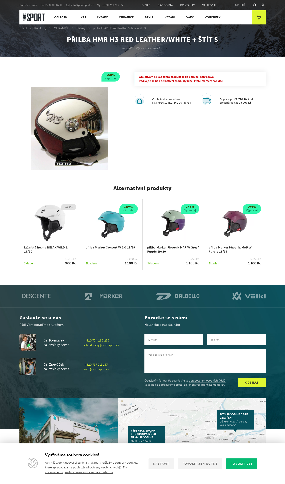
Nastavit (161, 463)
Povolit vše (242, 463)
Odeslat (251, 382)
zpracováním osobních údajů (207, 380)
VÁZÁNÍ (170, 17)
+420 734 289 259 (113, 5)
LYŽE (82, 17)
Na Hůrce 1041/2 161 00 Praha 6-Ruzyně (146, 437)
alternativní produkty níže (176, 81)
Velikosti (209, 5)
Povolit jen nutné (200, 463)
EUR (236, 5)
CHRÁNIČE (126, 17)
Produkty (40, 28)
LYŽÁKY (102, 17)
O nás (145, 5)
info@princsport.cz (82, 5)
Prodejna (165, 5)
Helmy (80, 28)
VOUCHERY (213, 17)
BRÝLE (149, 17)
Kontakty (187, 5)
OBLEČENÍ (61, 17)
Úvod (23, 28)
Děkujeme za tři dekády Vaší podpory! (235, 420)
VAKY (190, 17)
